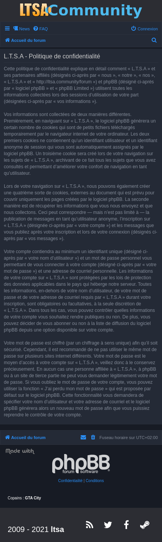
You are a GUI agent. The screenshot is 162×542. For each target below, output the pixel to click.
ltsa (57, 529)
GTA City (33, 498)
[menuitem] (40, 28)
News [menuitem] (24, 29)
